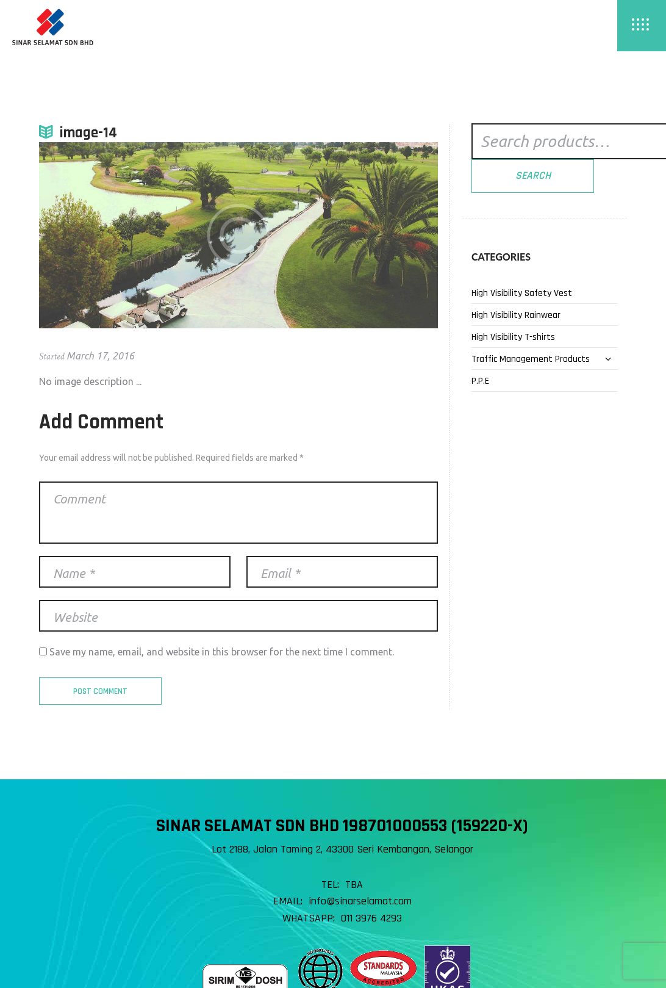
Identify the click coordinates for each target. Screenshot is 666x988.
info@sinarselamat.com (360, 901)
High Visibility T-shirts (513, 337)
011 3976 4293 (371, 918)
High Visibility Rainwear (515, 315)
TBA (354, 885)
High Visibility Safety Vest (521, 293)
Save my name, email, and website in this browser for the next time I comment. (221, 651)
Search (533, 175)
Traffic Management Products (530, 359)
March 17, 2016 (100, 355)
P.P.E (480, 381)
